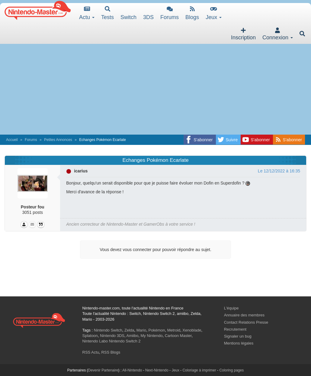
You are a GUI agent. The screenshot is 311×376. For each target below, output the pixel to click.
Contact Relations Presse (246, 322)
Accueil (12, 140)
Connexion (277, 34)
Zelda (129, 330)
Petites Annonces (58, 140)
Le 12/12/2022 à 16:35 (279, 170)
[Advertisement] (155, 89)
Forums (169, 13)
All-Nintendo (132, 370)
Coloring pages (231, 370)
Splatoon (90, 335)
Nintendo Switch (108, 330)
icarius (81, 170)
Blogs (192, 13)
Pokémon (157, 330)
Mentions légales (239, 343)
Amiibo (133, 335)
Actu (87, 13)
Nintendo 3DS (112, 335)
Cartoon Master (178, 335)
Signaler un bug (238, 336)
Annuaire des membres (244, 315)
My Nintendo (152, 335)
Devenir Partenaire (103, 370)
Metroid (173, 330)
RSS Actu (90, 352)
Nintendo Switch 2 (125, 341)
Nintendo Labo (95, 341)
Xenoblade (191, 330)
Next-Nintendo (156, 370)
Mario (141, 330)
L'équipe (231, 308)
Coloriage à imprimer (199, 370)
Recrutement (235, 329)
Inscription (243, 34)
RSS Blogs (110, 352)
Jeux (214, 13)
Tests (107, 13)
